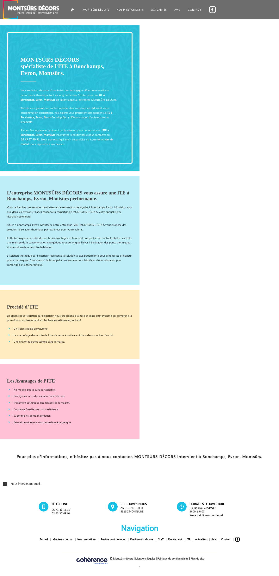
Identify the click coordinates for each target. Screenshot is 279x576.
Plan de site (197, 558)
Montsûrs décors (62, 539)
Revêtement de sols (141, 539)
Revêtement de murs (113, 539)
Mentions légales (145, 558)
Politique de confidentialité (172, 558)
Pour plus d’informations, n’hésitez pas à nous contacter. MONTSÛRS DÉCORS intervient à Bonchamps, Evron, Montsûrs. (139, 456)
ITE (108, 112)
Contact (225, 539)
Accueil (44, 539)
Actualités (201, 539)
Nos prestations (86, 539)
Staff (160, 539)
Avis (213, 539)
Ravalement (175, 539)
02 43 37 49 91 (30, 139)
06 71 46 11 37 (61, 510)
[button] (139, 484)
